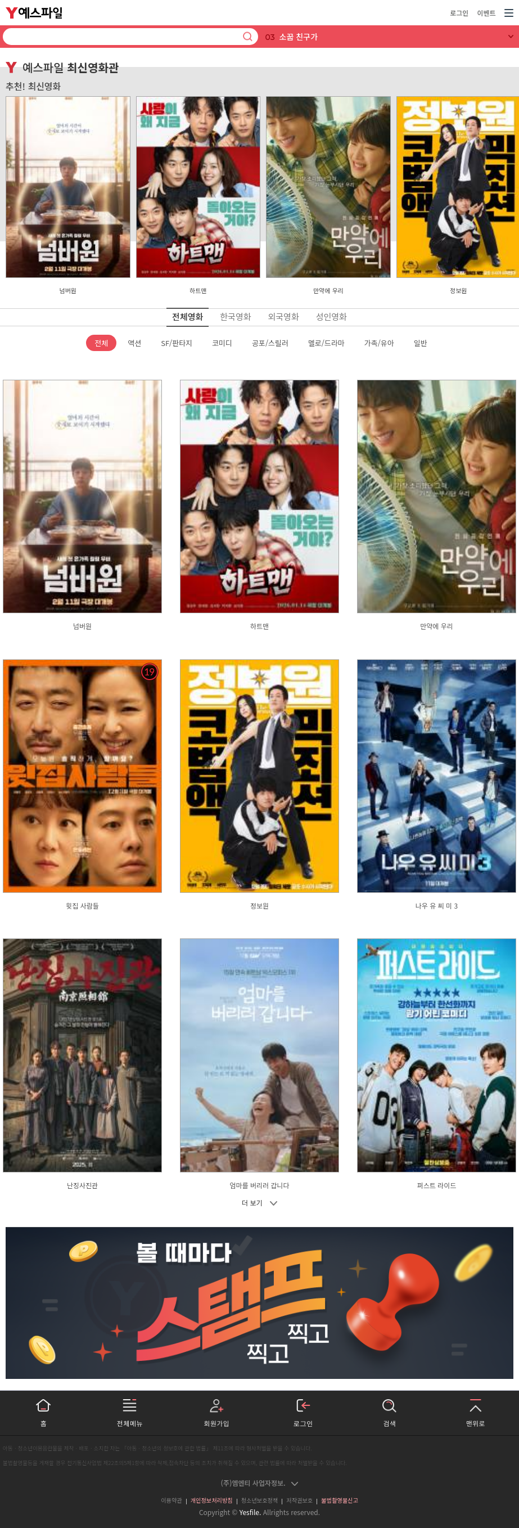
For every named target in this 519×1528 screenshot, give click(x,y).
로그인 (459, 12)
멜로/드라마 (326, 343)
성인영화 (331, 316)
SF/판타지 (176, 343)
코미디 (222, 343)
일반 (420, 343)
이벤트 (486, 12)
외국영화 (283, 316)
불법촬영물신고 (339, 1500)
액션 (134, 343)
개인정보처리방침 (212, 1500)
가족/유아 (379, 343)
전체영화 (187, 316)
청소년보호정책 (259, 1500)
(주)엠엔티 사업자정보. (260, 1482)
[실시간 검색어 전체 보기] (511, 36)
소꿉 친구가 (298, 36)
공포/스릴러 (270, 343)
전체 (101, 343)
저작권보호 (299, 1500)
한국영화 (235, 316)
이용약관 (171, 1500)
